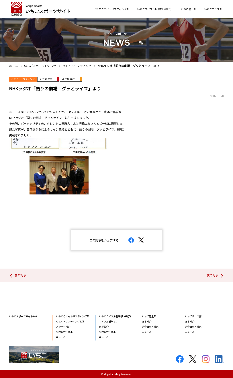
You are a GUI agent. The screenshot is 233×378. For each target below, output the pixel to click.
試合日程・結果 (64, 331)
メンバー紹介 (63, 326)
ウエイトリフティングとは (70, 321)
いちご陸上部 (185, 9)
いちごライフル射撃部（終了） (147, 9)
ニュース (60, 336)
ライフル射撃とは (108, 321)
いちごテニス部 (212, 9)
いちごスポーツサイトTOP (23, 316)
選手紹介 (104, 326)
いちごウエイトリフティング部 (99, 9)
